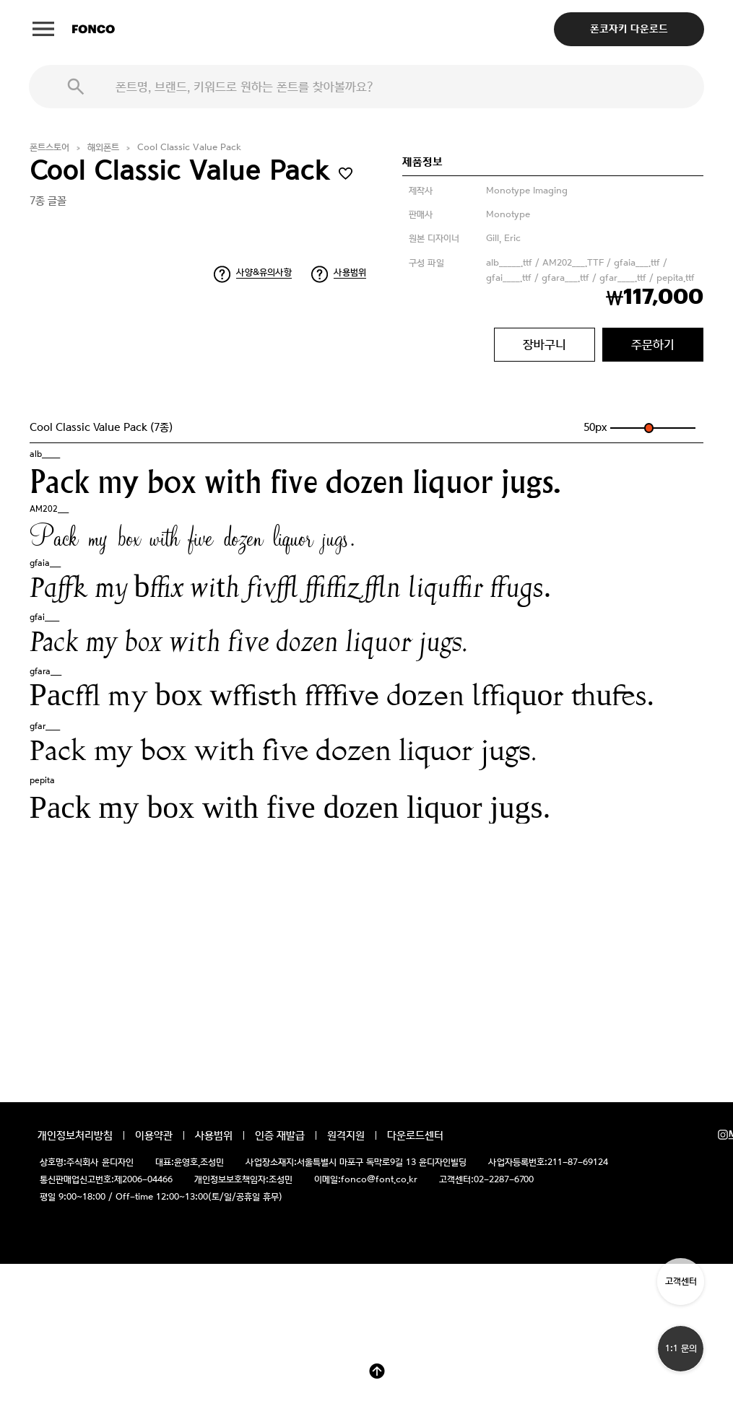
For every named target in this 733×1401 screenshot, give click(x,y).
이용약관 (154, 1135)
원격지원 (346, 1135)
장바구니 (544, 344)
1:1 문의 (681, 1348)
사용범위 (350, 272)
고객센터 (681, 1281)
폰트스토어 (49, 147)
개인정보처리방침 (75, 1135)
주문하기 (653, 344)
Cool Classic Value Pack (189, 147)
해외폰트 (103, 147)
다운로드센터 (415, 1135)
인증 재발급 (280, 1135)
